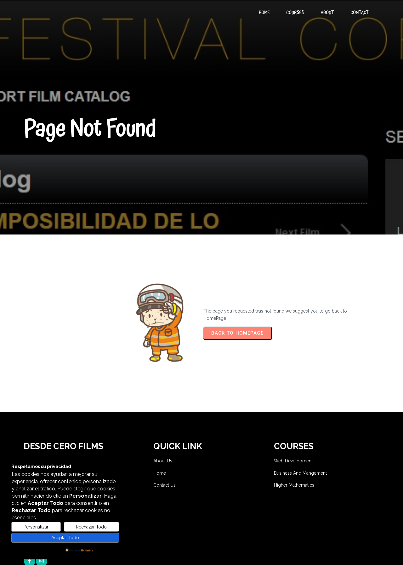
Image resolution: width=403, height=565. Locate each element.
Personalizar (36, 526)
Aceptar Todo (65, 537)
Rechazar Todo (91, 526)
